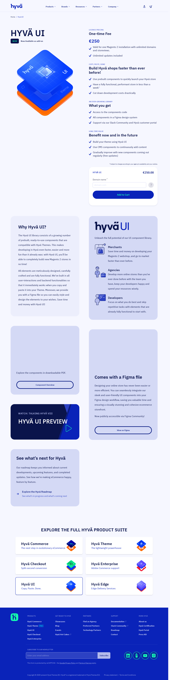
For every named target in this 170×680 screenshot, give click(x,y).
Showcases (60, 621)
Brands (65, 6)
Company (113, 6)
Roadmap (115, 630)
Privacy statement (111, 675)
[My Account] (144, 6)
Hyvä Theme (35, 626)
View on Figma (123, 430)
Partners (98, 6)
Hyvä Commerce (34, 621)
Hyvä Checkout (33, 634)
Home (13, 17)
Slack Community (119, 626)
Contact (114, 634)
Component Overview (45, 385)
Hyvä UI (30, 630)
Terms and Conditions (128, 675)
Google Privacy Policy (68, 663)
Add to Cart (123, 194)
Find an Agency (89, 621)
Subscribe (104, 655)
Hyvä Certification (146, 626)
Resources (81, 6)
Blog (57, 626)
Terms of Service (85, 663)
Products (51, 6)
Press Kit (143, 634)
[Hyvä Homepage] (14, 617)
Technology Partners (92, 630)
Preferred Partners (91, 626)
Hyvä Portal (144, 630)
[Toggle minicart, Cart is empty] (151, 6)
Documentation (118, 621)
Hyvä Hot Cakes (63, 634)
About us (143, 621)
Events (58, 630)
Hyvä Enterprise (34, 639)
